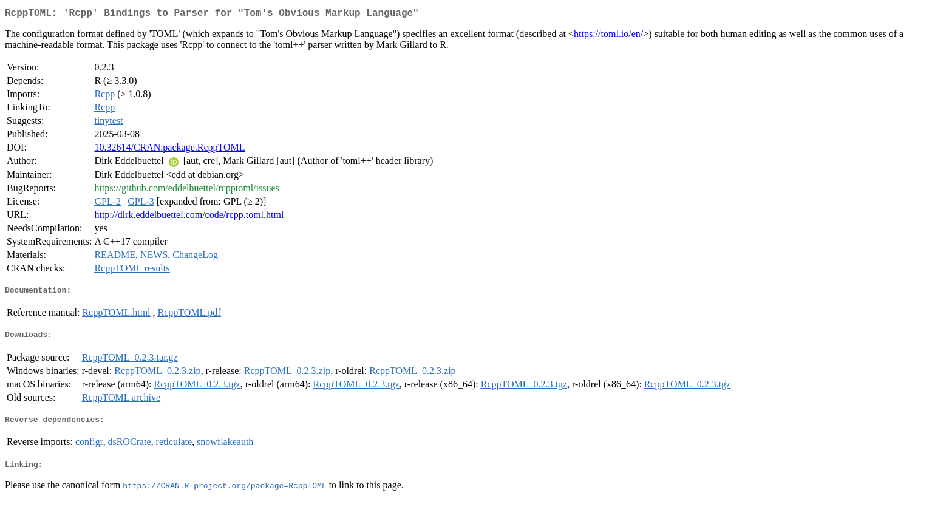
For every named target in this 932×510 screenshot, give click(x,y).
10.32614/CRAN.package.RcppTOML (169, 149)
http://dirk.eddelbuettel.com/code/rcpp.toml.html (189, 217)
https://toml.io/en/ (608, 36)
